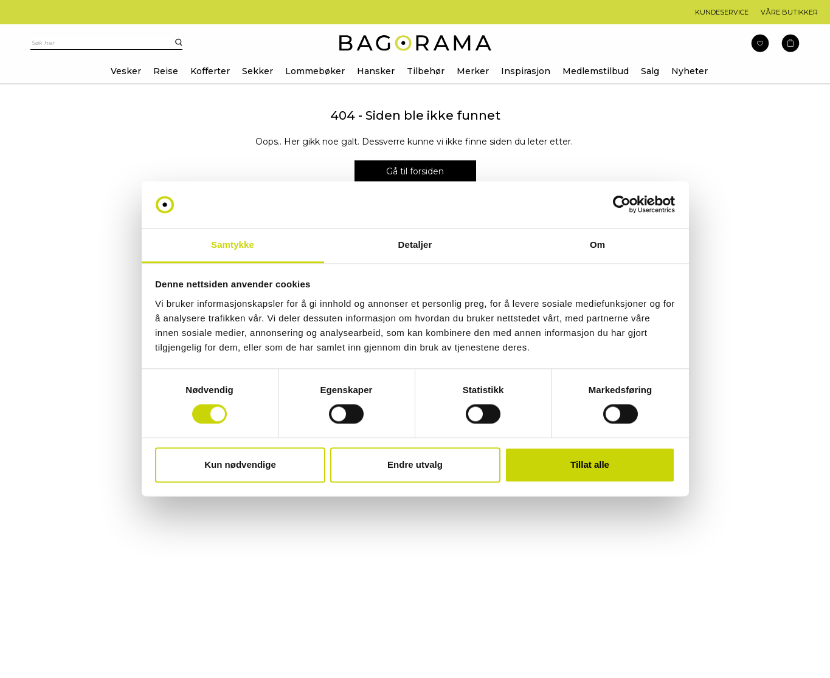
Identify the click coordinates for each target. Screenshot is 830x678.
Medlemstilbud (595, 71)
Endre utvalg (415, 464)
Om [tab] (597, 244)
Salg (650, 71)
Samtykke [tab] (232, 244)
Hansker (376, 71)
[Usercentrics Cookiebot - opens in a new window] (622, 205)
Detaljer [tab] (415, 244)
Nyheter (689, 71)
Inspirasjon (525, 71)
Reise (165, 71)
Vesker (126, 71)
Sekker (257, 71)
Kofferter (210, 71)
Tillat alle (589, 464)
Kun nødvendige (240, 464)
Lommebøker (315, 71)
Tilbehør (425, 71)
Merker (473, 71)
